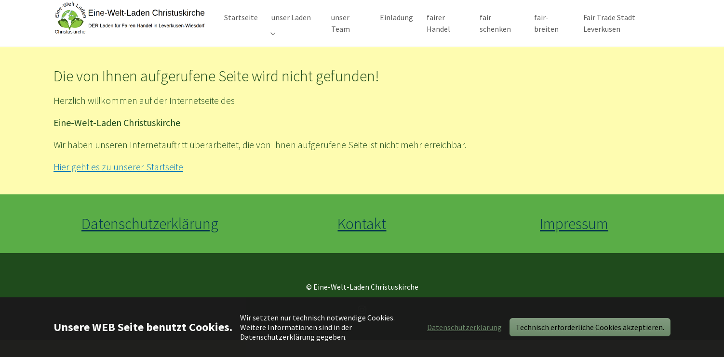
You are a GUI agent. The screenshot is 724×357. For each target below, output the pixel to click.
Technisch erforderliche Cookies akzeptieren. (590, 327)
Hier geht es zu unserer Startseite (118, 184)
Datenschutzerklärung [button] (464, 327)
